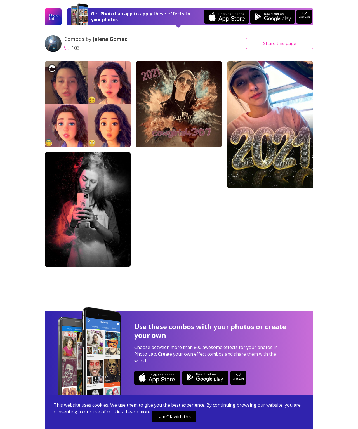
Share (279, 43)
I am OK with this (174, 417)
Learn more (138, 412)
